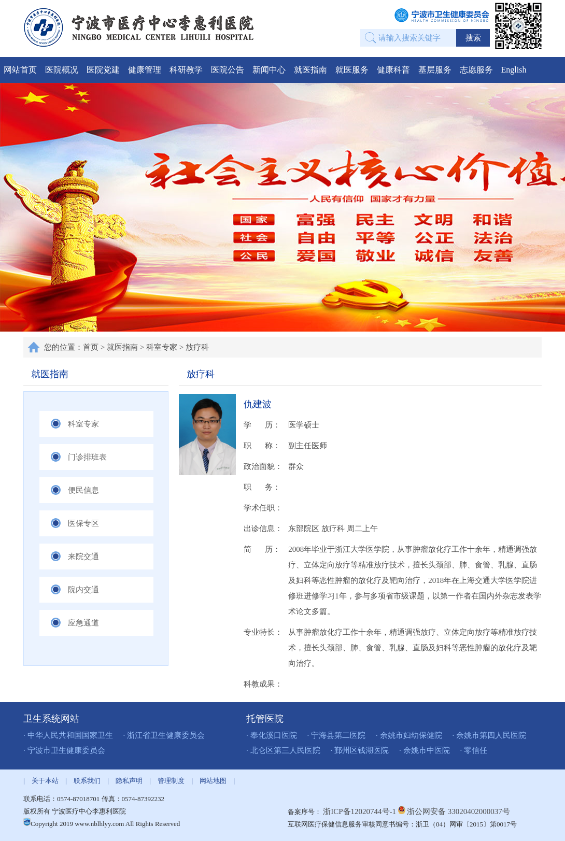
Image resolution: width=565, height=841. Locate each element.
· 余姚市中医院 (424, 750)
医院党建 (103, 69)
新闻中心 (269, 69)
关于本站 (45, 781)
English (514, 69)
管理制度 (171, 781)
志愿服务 (476, 69)
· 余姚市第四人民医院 (490, 735)
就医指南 (310, 69)
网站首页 (20, 69)
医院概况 (61, 69)
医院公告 (227, 69)
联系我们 (87, 781)
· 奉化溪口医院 (271, 735)
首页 (90, 347)
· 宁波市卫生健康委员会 (64, 750)
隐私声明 (129, 781)
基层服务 (434, 69)
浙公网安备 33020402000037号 (458, 811)
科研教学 (186, 69)
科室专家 (161, 347)
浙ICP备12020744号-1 (360, 811)
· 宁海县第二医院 (336, 735)
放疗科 (197, 347)
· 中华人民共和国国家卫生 (68, 735)
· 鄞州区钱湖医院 (360, 750)
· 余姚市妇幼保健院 (409, 735)
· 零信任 (474, 750)
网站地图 (213, 781)
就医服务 (352, 69)
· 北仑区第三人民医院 (283, 750)
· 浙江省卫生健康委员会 (164, 735)
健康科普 (393, 69)
